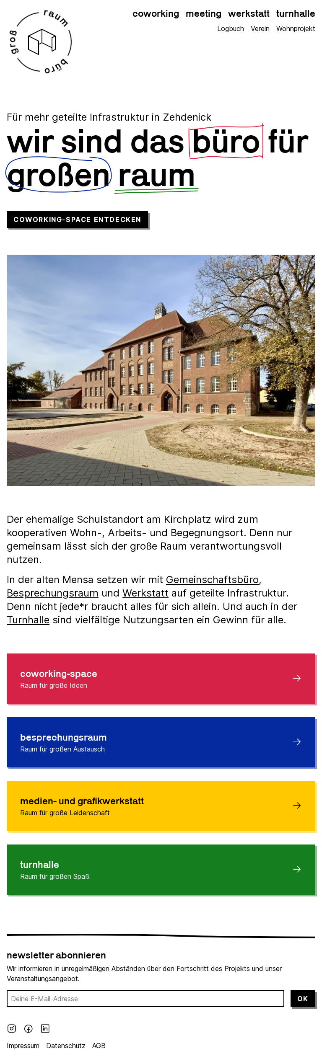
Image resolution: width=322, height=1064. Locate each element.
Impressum (23, 1045)
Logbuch (230, 28)
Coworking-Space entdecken (77, 219)
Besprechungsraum (53, 593)
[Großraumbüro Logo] (42, 42)
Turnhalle (28, 620)
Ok (303, 998)
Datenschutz (66, 1045)
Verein (260, 28)
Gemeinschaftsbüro (212, 579)
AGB (99, 1045)
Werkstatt (145, 593)
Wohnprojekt (295, 28)
